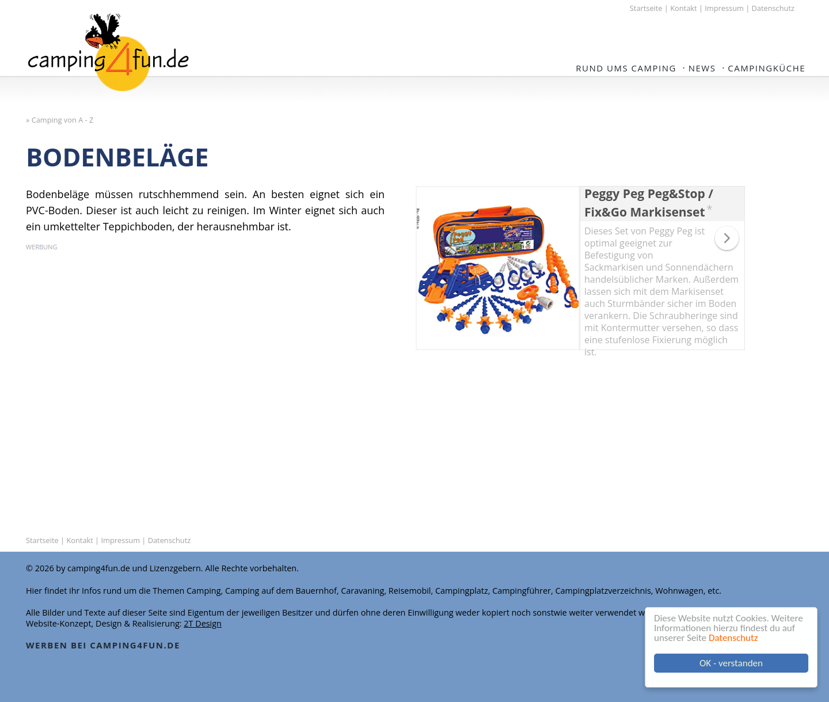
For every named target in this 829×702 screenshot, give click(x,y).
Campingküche (766, 68)
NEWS (702, 68)
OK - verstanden (731, 663)
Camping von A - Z (63, 120)
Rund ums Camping (626, 68)
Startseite (646, 8)
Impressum (724, 8)
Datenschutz (733, 638)
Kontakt (683, 8)
